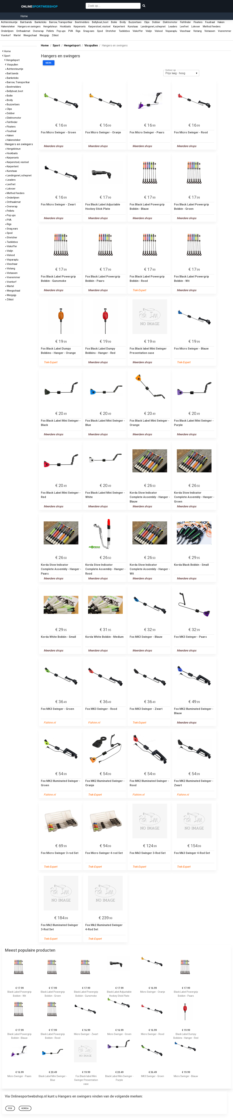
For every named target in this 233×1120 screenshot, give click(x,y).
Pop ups (61, 31)
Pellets (50, 31)
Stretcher (111, 31)
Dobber (156, 22)
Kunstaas (133, 26)
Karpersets (80, 26)
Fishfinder (185, 22)
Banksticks (41, 22)
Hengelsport (13, 60)
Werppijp (44, 35)
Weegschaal (30, 35)
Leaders (172, 26)
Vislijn (149, 31)
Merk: (49, 63)
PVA (70, 31)
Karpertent (119, 26)
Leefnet (184, 26)
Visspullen (13, 64)
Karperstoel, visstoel (99, 26)
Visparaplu (171, 31)
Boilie (114, 22)
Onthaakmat (23, 31)
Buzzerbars (135, 22)
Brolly (123, 22)
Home (24, 16)
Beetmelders (82, 22)
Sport (7, 55)
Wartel (17, 35)
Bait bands (26, 22)
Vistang (197, 31)
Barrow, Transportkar (60, 22)
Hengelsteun (50, 26)
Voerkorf (6, 35)
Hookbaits (65, 26)
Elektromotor (170, 22)
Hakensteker (8, 26)
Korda (25, 1108)
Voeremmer (224, 31)
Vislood (159, 31)
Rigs (78, 31)
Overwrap (38, 31)
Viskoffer (138, 31)
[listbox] (181, 73)
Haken (221, 22)
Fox (10, 1108)
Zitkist (55, 35)
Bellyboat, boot (100, 22)
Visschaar (185, 31)
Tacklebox (124, 31)
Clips (146, 22)
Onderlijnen (7, 31)
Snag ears (88, 31)
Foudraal (210, 22)
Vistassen (209, 31)
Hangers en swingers (29, 26)
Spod (100, 31)
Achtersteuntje (9, 22)
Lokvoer (195, 26)
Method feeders (212, 26)
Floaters (198, 22)
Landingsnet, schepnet (153, 26)
